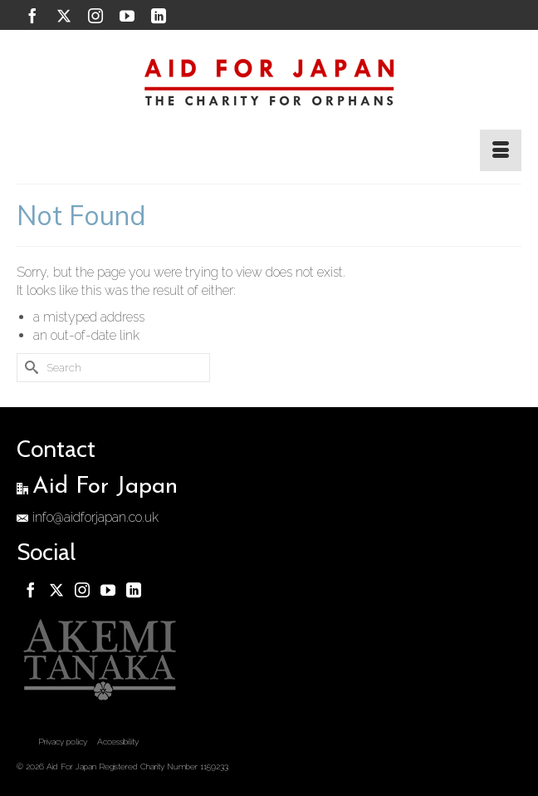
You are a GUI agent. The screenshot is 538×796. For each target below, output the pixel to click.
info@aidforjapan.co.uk (88, 517)
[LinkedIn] (158, 15)
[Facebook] (32, 15)
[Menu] (500, 150)
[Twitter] (64, 15)
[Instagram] (95, 15)
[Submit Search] (29, 367)
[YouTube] (127, 15)
